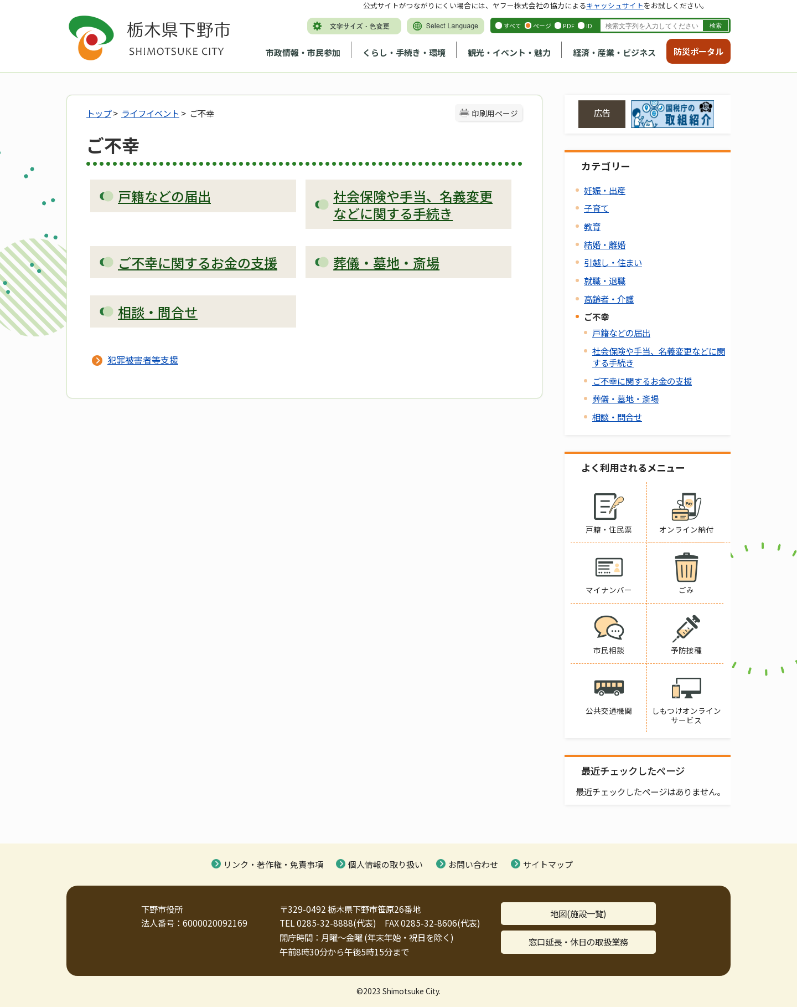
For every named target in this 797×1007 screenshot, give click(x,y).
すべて (512, 25)
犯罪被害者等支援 (142, 359)
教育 (592, 226)
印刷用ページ (495, 113)
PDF (569, 25)
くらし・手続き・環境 (404, 52)
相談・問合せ (617, 417)
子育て (596, 208)
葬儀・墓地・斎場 (625, 398)
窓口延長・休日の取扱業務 (578, 942)
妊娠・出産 (604, 190)
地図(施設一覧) (578, 913)
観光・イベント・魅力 (509, 52)
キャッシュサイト (615, 5)
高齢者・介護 (609, 299)
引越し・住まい (613, 262)
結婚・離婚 (604, 244)
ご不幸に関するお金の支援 (642, 381)
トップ (98, 113)
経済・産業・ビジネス (614, 52)
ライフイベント (150, 113)
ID (589, 25)
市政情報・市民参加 (303, 52)
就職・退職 (604, 280)
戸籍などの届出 (621, 332)
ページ (542, 25)
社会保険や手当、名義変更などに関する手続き (658, 357)
